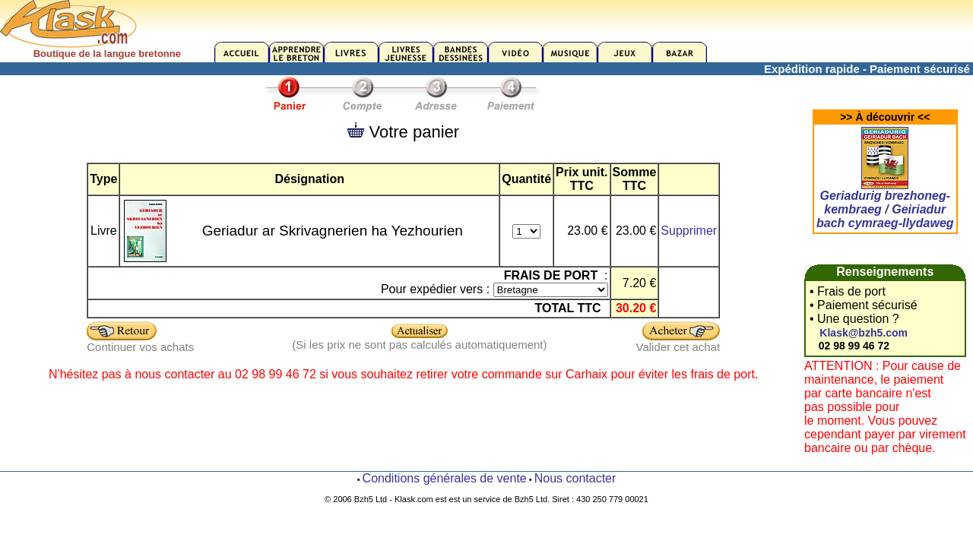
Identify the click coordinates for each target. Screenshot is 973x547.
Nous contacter (575, 478)
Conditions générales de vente (445, 478)
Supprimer (689, 230)
